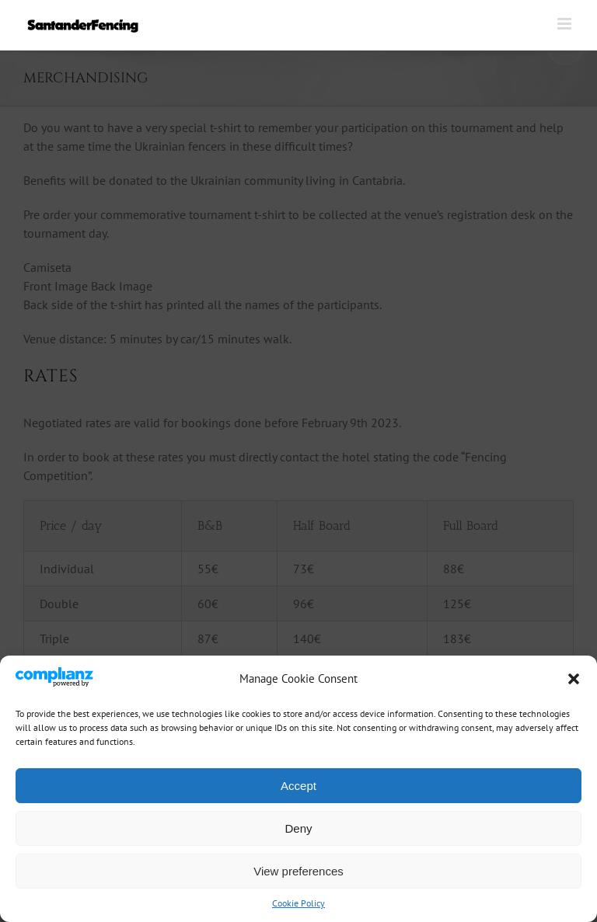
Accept (298, 785)
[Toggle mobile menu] (565, 24)
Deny (298, 828)
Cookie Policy (298, 903)
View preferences (298, 871)
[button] (573, 679)
